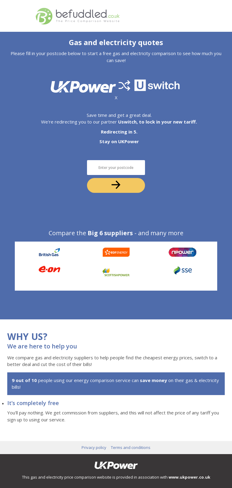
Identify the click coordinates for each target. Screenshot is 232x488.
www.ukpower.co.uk (189, 477)
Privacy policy (94, 447)
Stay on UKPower (119, 141)
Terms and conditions (130, 447)
